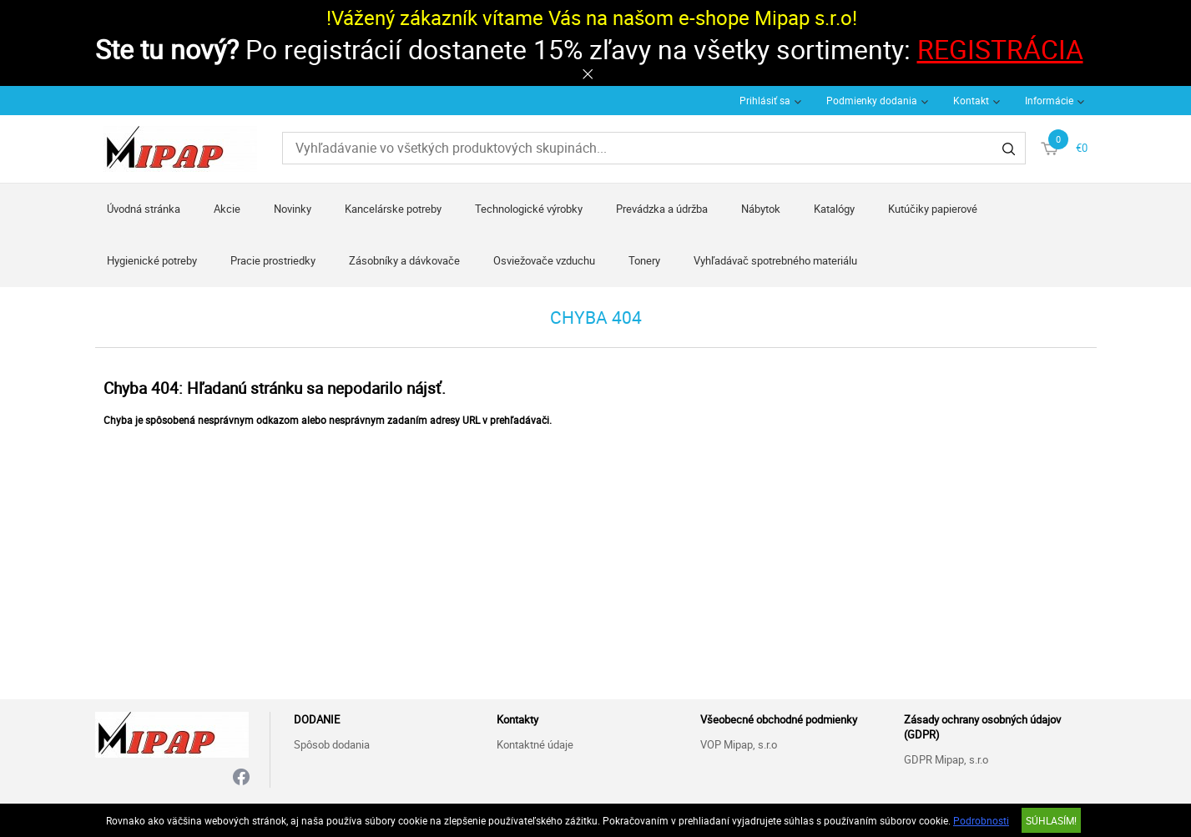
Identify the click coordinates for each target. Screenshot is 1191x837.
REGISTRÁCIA (1000, 49)
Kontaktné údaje (535, 744)
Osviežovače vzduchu (544, 260)
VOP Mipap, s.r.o (738, 744)
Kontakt (971, 100)
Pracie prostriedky (272, 260)
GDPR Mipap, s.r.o (946, 759)
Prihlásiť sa (764, 100)
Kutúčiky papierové (932, 208)
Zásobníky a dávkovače (404, 260)
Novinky (292, 208)
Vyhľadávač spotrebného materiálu (775, 260)
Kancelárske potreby (393, 208)
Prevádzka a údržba (662, 208)
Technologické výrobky (529, 208)
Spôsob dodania (332, 744)
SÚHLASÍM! (1051, 820)
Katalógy (834, 208)
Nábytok (760, 208)
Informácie (1049, 100)
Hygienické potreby (152, 260)
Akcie (227, 208)
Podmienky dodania (871, 100)
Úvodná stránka (143, 208)
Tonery (644, 260)
